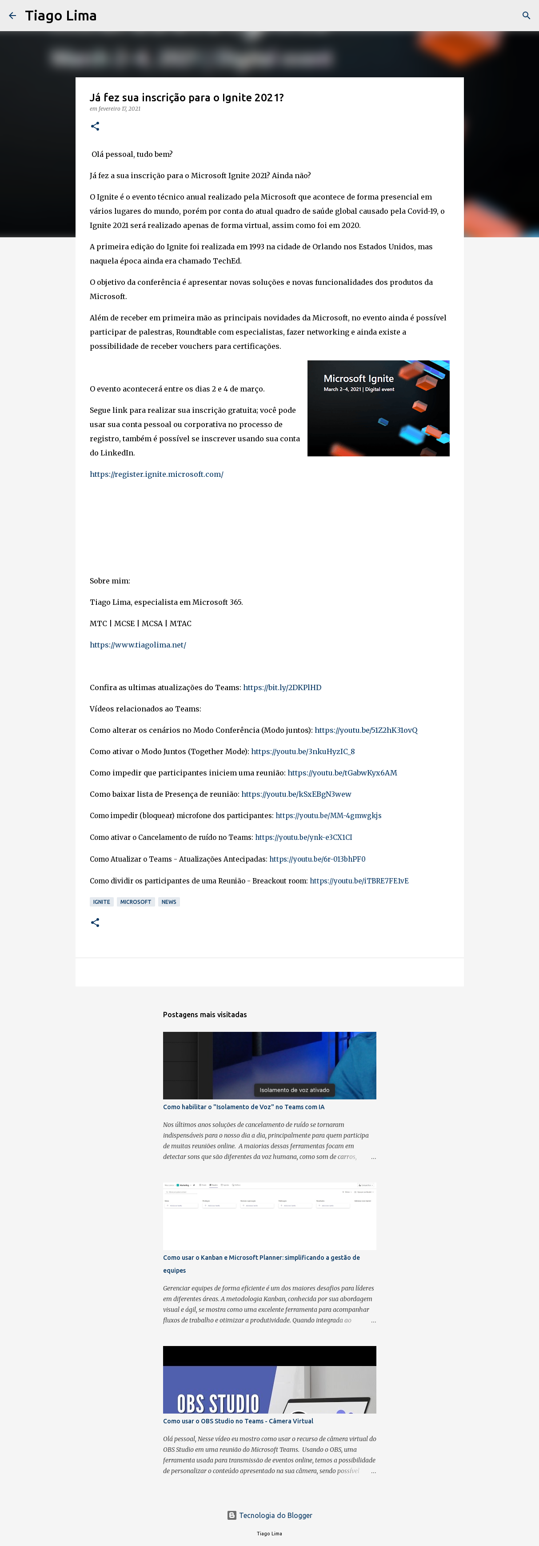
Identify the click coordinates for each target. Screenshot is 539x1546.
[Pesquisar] (109, 15)
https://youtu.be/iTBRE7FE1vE (359, 881)
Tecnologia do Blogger (269, 1515)
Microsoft (136, 902)
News (169, 902)
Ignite (101, 902)
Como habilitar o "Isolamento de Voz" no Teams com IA (244, 1107)
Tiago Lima (61, 15)
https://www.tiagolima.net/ (138, 644)
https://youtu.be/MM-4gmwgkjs (328, 815)
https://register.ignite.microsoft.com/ (157, 474)
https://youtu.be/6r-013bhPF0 (317, 859)
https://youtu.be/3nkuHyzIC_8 (303, 751)
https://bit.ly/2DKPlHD (282, 687)
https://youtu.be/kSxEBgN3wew (296, 794)
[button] (95, 127)
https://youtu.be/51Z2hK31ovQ (366, 730)
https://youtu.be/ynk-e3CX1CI (303, 837)
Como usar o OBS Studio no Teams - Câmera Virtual (238, 1421)
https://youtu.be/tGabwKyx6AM (342, 772)
